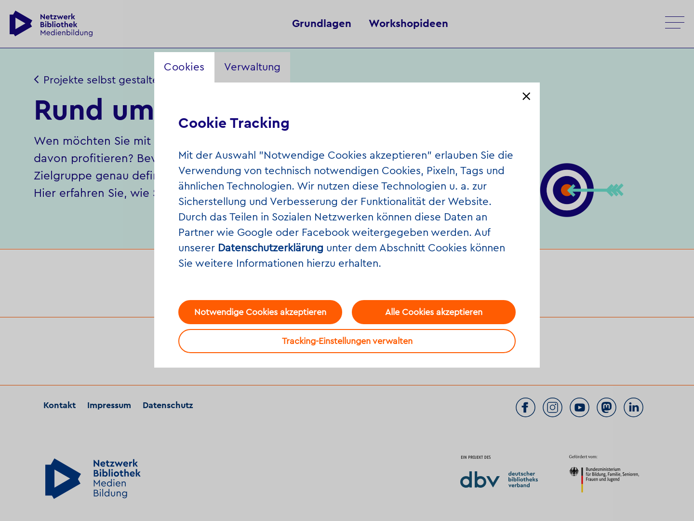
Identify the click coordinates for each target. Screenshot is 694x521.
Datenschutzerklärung (270, 248)
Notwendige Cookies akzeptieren (260, 312)
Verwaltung (252, 67)
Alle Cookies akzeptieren (433, 312)
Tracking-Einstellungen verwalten (347, 341)
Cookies (184, 67)
